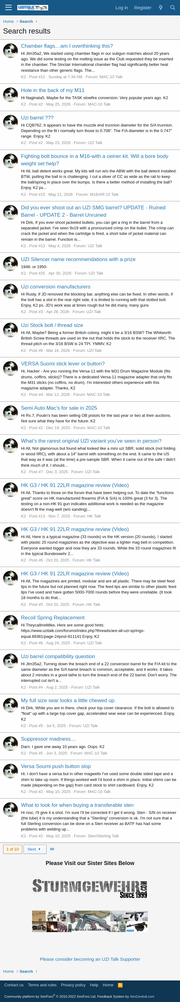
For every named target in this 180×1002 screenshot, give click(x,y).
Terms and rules (42, 985)
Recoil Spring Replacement (53, 618)
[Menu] (8, 7)
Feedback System (110, 996)
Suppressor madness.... (49, 739)
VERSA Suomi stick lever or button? (63, 364)
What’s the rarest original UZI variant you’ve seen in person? (91, 441)
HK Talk (94, 516)
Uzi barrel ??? (37, 118)
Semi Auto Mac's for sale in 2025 (59, 408)
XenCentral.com (142, 996)
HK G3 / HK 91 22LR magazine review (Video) (75, 485)
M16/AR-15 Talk (104, 194)
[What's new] (160, 7)
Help (94, 985)
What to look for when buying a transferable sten (77, 805)
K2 (23, 76)
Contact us (13, 985)
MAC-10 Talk (110, 76)
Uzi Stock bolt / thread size (52, 325)
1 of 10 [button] (12, 849)
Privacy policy (73, 985)
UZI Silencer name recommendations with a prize (78, 259)
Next (35, 849)
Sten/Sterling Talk (103, 836)
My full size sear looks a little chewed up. (68, 700)
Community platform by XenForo (50, 996)
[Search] (173, 7)
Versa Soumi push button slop (56, 766)
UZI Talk (95, 142)
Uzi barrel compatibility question (58, 656)
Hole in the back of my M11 (53, 90)
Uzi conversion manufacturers (55, 287)
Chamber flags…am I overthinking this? (67, 46)
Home (108, 985)
